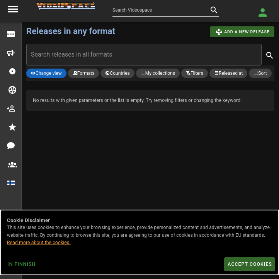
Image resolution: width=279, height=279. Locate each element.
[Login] (263, 12)
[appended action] (269, 55)
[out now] (10, 34)
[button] (12, 71)
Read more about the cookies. (39, 242)
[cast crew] (10, 108)
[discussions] (10, 145)
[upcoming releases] (10, 52)
